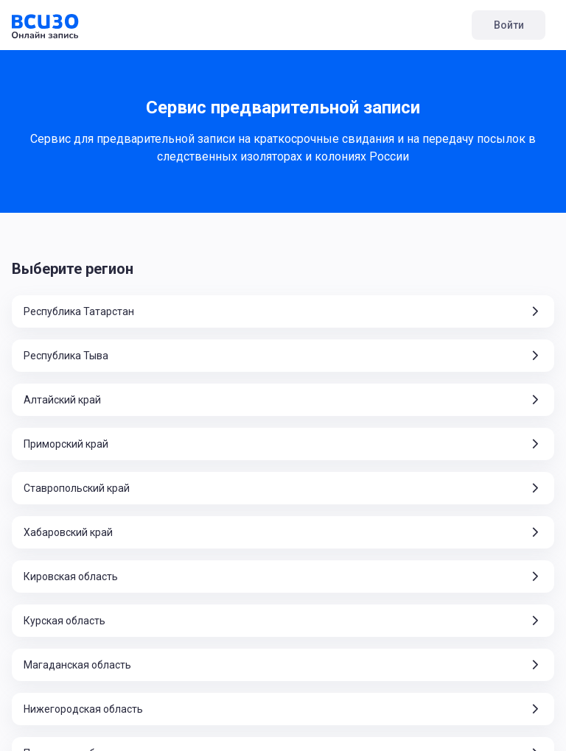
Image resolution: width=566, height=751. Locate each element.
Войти (509, 25)
